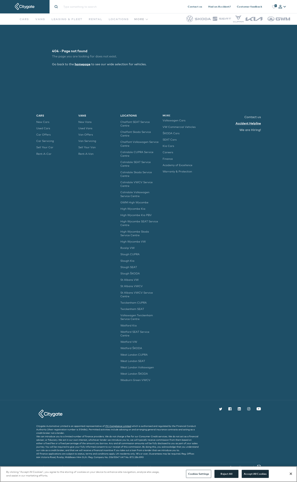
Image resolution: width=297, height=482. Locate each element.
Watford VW (128, 341)
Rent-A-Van (85, 153)
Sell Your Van (87, 147)
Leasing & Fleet (66, 19)
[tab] (282, 7)
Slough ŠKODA (130, 273)
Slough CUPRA (130, 254)
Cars (24, 19)
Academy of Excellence (177, 164)
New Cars (42, 121)
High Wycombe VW (133, 241)
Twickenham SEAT (132, 309)
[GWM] (278, 23)
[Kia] (254, 20)
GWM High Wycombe (134, 202)
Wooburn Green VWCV (135, 380)
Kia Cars (168, 145)
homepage (82, 64)
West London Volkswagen (137, 367)
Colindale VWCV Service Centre (136, 184)
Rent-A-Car (43, 153)
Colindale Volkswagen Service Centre (134, 193)
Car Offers (43, 134)
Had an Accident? (219, 6)
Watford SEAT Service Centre (134, 333)
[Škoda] (203, 19)
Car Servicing (45, 140)
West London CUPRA (134, 354)
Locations (119, 19)
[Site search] (99, 6)
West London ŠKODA (134, 373)
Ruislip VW (127, 247)
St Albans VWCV (131, 286)
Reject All (226, 473)
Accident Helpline (248, 123)
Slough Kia (127, 260)
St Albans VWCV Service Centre (136, 294)
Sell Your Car (44, 147)
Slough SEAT (128, 266)
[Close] (291, 474)
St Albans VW (129, 279)
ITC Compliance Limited (118, 426)
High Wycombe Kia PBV (136, 215)
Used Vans (85, 128)
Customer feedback (249, 6)
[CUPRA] (238, 21)
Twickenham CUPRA (133, 302)
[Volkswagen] (189, 21)
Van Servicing (87, 140)
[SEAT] (222, 20)
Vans (40, 19)
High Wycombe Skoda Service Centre (134, 233)
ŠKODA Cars (171, 133)
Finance (168, 158)
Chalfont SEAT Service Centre (135, 123)
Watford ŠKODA (131, 348)
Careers (168, 152)
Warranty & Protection (177, 171)
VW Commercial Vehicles (179, 126)
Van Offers (85, 134)
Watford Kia (128, 325)
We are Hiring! (250, 130)
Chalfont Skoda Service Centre (135, 133)
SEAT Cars (170, 139)
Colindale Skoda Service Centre (136, 173)
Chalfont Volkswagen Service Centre (139, 143)
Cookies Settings (198, 473)
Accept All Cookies (255, 473)
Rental (95, 19)
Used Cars (43, 128)
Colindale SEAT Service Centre (135, 163)
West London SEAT (132, 360)
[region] (148, 474)
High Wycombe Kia (132, 208)
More (141, 19)
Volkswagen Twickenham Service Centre (136, 317)
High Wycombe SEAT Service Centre (139, 223)
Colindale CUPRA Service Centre (136, 153)
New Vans (85, 121)
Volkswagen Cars (174, 120)
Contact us (195, 6)
